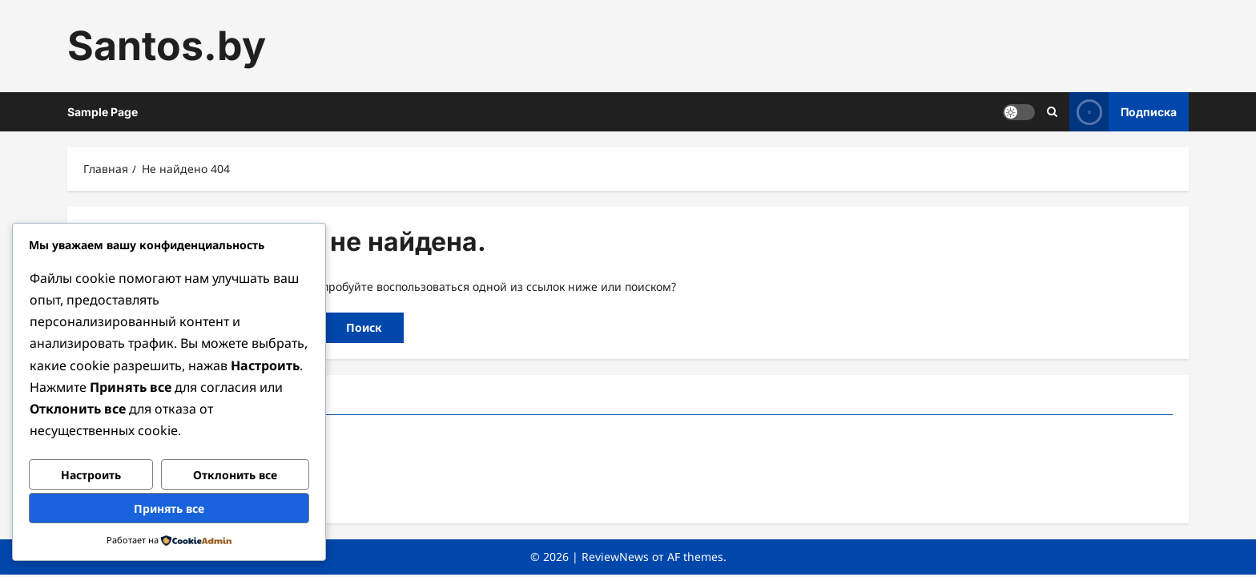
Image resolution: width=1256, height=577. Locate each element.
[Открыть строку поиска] (1052, 111)
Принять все (169, 508)
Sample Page (102, 112)
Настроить (91, 474)
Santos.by (166, 46)
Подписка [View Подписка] (1123, 111)
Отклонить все (235, 474)
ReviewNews (615, 556)
